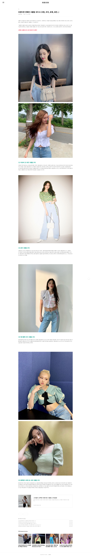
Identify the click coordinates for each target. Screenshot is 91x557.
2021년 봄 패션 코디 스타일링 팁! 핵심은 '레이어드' (26, 520)
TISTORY (45, 554)
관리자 (50, 554)
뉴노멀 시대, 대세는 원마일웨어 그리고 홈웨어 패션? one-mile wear (29, 524)
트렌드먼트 (45, 2)
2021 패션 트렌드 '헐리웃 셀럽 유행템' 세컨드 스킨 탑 (26, 523)
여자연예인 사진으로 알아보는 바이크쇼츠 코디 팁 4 (26, 522)
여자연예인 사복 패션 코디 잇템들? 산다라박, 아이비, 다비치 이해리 (28, 526)
